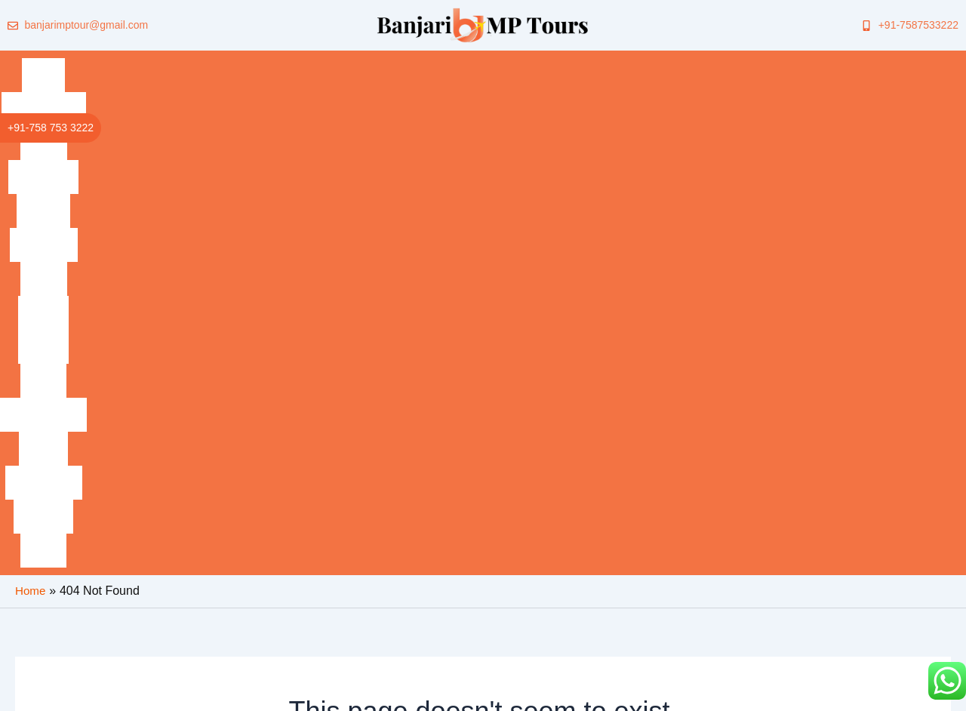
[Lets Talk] (772, 571)
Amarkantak (778, 63)
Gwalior (315, 63)
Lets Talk (812, 562)
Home (66, 63)
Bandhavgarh (130, 63)
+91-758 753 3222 (51, 128)
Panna (899, 63)
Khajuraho (376, 63)
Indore (433, 63)
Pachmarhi (254, 63)
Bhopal (482, 63)
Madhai (532, 63)
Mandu (715, 63)
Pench (581, 63)
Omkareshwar (648, 63)
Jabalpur (846, 63)
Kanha (195, 63)
